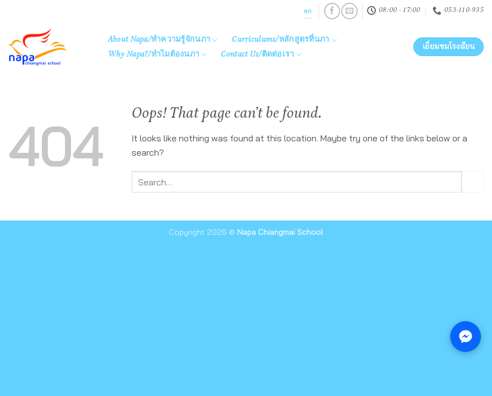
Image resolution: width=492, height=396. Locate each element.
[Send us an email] (349, 11)
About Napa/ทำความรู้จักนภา (163, 40)
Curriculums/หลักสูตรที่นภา (284, 40)
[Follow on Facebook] (332, 11)
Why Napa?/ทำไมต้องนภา (157, 55)
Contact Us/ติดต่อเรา (261, 55)
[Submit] (473, 182)
